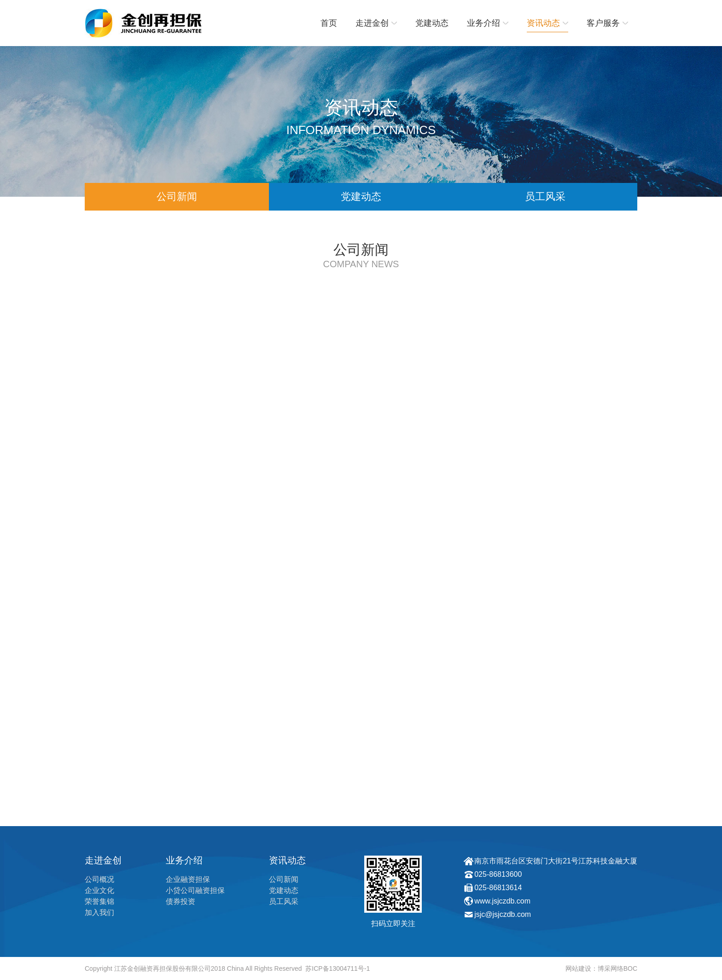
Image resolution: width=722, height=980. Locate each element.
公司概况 (99, 879)
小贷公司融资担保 (195, 890)
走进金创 (376, 23)
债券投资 (180, 901)
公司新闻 (177, 196)
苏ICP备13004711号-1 (337, 968)
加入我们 (99, 912)
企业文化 (99, 890)
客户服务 (607, 23)
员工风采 (545, 196)
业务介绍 (487, 23)
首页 (328, 23)
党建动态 (431, 23)
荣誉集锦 (99, 901)
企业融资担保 (188, 879)
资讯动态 (547, 23)
